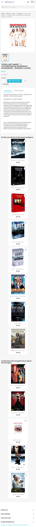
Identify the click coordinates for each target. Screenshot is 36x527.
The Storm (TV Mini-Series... (18, 160)
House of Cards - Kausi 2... (18, 187)
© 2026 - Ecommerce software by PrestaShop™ (14, 525)
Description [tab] (8, 90)
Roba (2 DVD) (18, 323)
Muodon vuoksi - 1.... (18, 440)
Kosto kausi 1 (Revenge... (18, 413)
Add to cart (14, 81)
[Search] (18, 7)
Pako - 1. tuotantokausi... (18, 467)
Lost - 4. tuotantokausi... (18, 242)
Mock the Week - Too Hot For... (18, 296)
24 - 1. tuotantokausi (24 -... (18, 385)
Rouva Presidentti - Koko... (18, 214)
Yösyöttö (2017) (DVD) (18, 494)
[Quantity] (3, 81)
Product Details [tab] (18, 90)
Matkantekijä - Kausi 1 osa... (18, 350)
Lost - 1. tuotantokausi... (18, 269)
